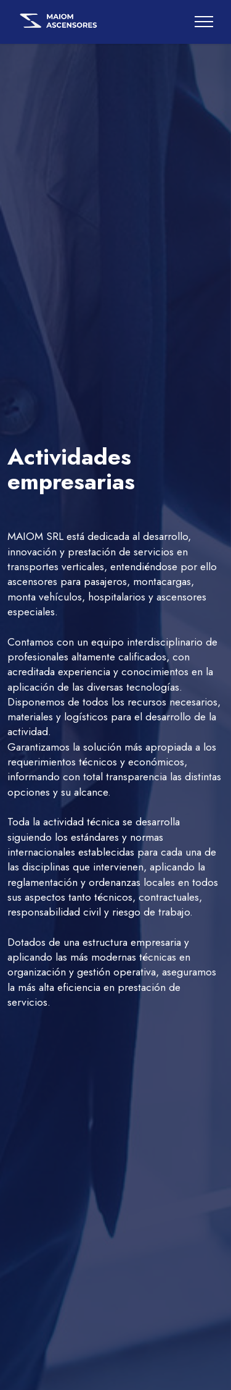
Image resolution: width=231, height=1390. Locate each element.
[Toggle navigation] (204, 21)
